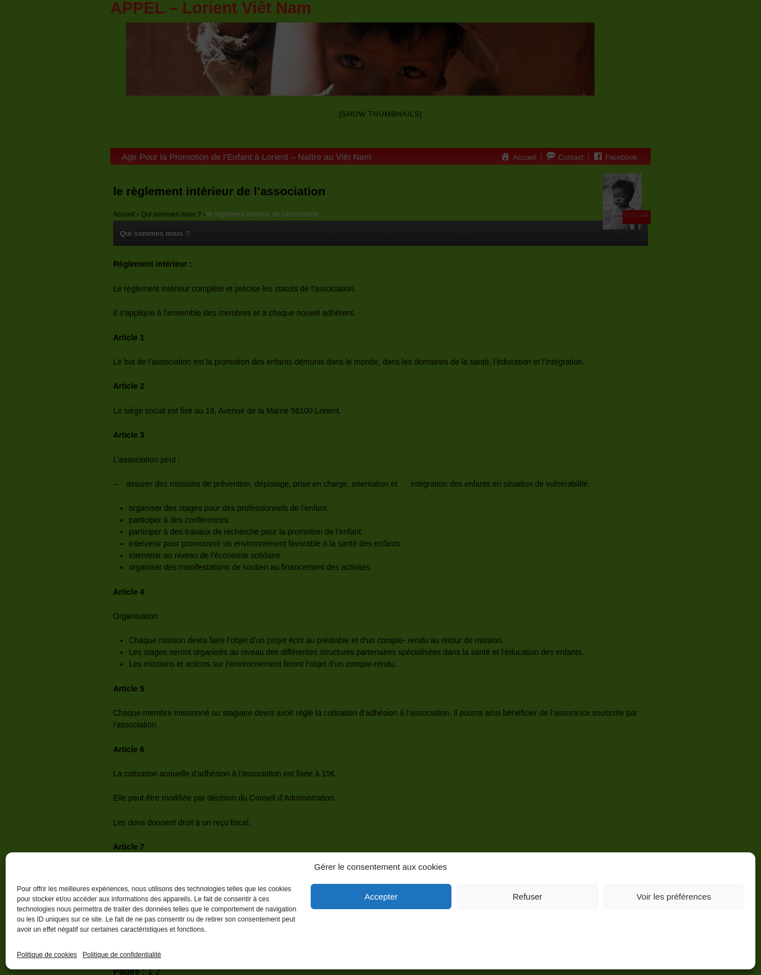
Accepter (380, 896)
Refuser (528, 896)
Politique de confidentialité (122, 955)
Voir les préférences (674, 896)
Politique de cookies (47, 955)
